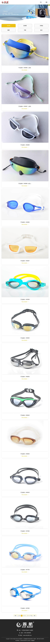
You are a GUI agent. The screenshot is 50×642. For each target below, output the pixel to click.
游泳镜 (8, 25)
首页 (15, 615)
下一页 (31, 615)
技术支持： (30, 640)
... (26, 615)
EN (40, 2)
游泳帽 (25, 25)
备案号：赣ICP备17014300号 (39, 638)
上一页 (19, 615)
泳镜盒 (41, 25)
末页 (34, 615)
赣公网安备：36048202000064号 (21, 640)
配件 (41, 30)
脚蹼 (8, 30)
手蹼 (25, 30)
